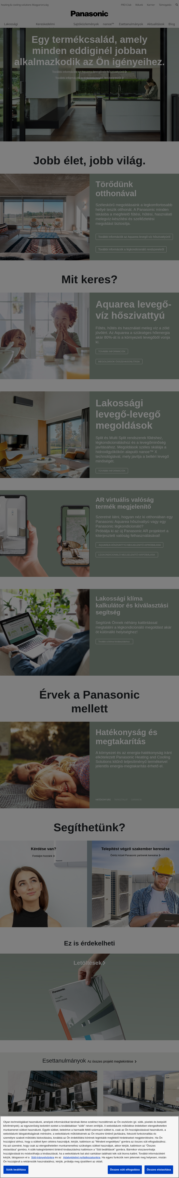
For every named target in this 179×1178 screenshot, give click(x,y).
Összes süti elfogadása (125, 1169)
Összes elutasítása (159, 1169)
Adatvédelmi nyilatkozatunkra (81, 1157)
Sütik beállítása (16, 1169)
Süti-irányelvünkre (42, 1157)
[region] (89, 1147)
